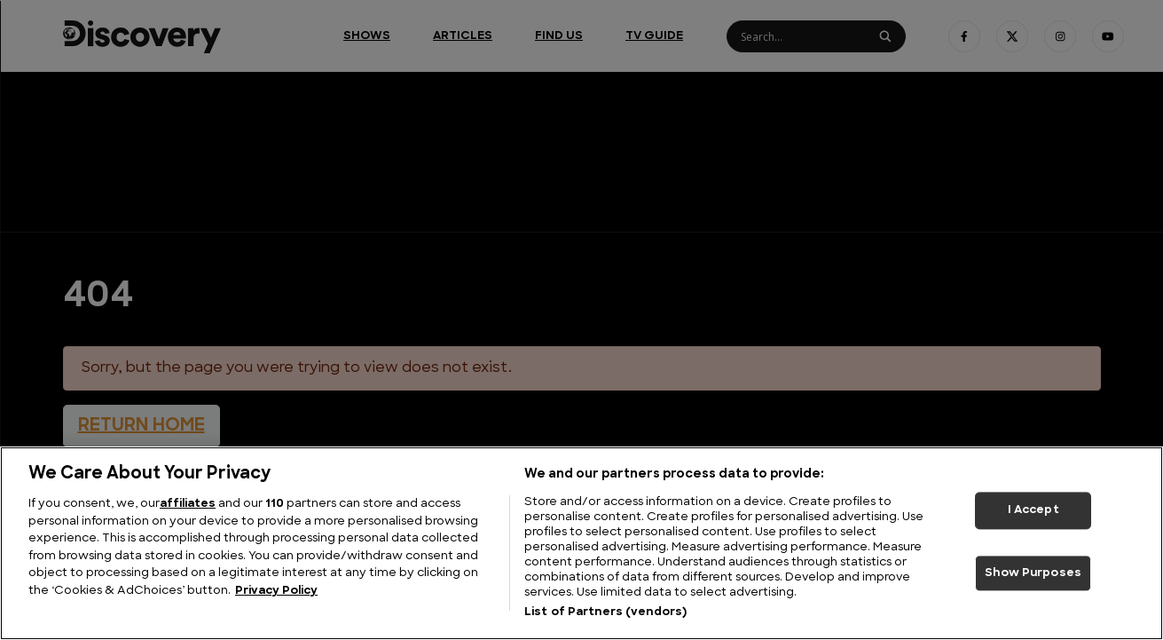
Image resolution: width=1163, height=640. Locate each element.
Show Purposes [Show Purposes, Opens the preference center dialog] (1033, 573)
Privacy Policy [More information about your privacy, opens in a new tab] (276, 591)
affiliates (188, 504)
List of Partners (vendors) (605, 612)
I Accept (1033, 510)
